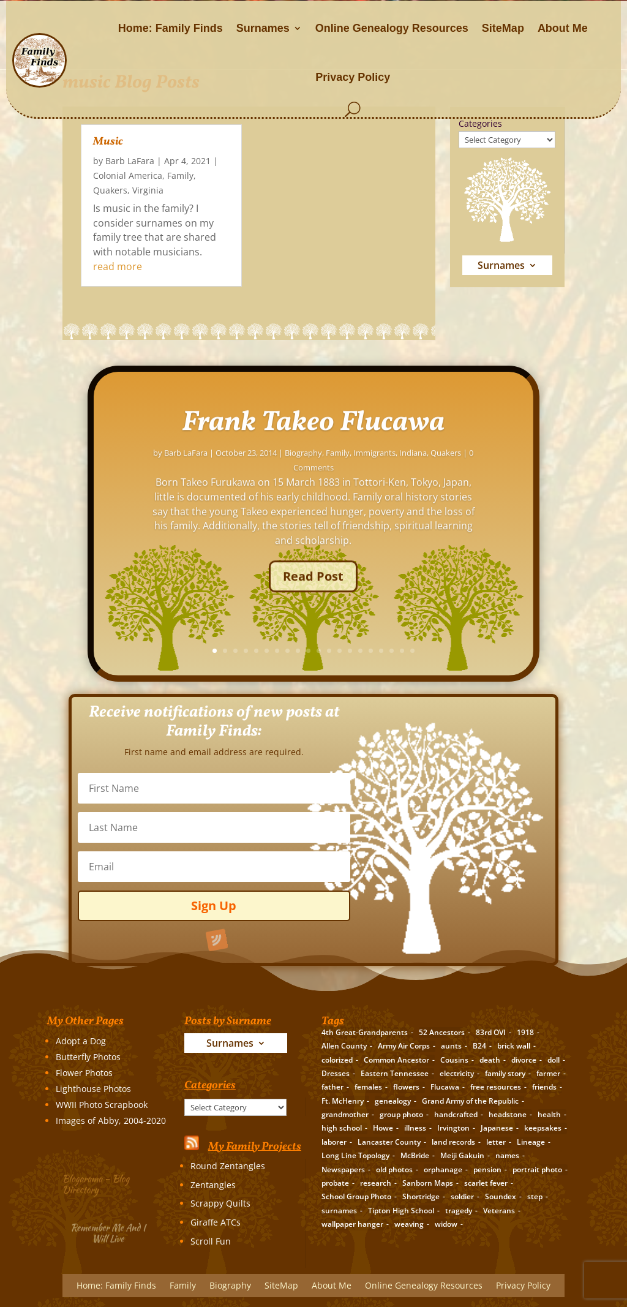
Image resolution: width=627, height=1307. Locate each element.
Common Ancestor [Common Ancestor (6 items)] (396, 1060)
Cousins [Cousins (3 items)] (454, 1060)
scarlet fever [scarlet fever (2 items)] (486, 1183)
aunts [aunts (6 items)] (451, 1046)
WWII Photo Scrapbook (102, 1104)
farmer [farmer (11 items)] (548, 1073)
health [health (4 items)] (549, 1114)
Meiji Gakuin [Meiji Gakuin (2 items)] (462, 1155)
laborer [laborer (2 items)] (334, 1142)
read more (117, 266)
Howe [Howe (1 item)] (383, 1128)
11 (423, 651)
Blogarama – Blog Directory (99, 1182)
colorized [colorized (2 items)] (337, 1060)
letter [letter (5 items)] (496, 1142)
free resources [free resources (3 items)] (495, 1087)
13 (444, 651)
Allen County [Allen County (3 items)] (344, 1046)
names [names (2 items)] (507, 1155)
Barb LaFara (129, 161)
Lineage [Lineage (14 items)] (531, 1142)
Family (180, 175)
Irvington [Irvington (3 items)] (453, 1128)
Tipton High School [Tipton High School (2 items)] (401, 1210)
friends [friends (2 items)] (544, 1087)
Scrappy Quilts (220, 1203)
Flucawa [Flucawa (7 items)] (444, 1087)
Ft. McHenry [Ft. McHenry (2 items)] (342, 1101)
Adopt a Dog (81, 1041)
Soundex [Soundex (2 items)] (500, 1196)
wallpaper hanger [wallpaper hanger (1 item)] (352, 1224)
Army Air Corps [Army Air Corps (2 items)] (404, 1046)
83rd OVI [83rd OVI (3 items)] (491, 1032)
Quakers (110, 190)
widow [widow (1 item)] (446, 1224)
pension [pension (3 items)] (487, 1169)
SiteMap (503, 28)
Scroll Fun (210, 1241)
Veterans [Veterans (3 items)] (499, 1210)
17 (486, 651)
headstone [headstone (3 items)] (508, 1114)
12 (434, 651)
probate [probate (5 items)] (335, 1183)
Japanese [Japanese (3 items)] (497, 1128)
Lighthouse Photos (93, 1088)
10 (413, 651)
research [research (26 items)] (375, 1183)
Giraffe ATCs (215, 1222)
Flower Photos (84, 1073)
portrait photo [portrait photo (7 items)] (537, 1169)
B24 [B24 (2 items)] (479, 1046)
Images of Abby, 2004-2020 (111, 1120)
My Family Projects (254, 1146)
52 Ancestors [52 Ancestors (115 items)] (442, 1032)
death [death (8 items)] (489, 1060)
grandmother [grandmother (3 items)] (345, 1114)
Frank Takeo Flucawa (418, 447)
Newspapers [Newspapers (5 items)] (343, 1169)
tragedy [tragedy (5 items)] (458, 1210)
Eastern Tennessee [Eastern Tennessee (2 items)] (395, 1073)
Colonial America (127, 175)
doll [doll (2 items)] (553, 1060)
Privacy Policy (352, 77)
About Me (563, 28)
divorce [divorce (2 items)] (523, 1060)
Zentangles (213, 1185)
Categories (480, 123)
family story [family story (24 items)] (505, 1073)
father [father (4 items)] (332, 1087)
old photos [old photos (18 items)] (394, 1169)
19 (507, 651)
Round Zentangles (227, 1166)
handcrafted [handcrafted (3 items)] (456, 1114)
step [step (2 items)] (535, 1196)
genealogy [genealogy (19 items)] (393, 1101)
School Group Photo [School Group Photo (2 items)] (356, 1196)
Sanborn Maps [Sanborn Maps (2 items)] (427, 1183)
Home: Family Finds (170, 28)
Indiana (517, 477)
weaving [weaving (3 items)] (409, 1224)
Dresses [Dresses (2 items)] (335, 1073)
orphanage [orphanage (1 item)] (443, 1169)
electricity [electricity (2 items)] (457, 1073)
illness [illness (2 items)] (415, 1128)
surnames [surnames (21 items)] (339, 1210)
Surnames (263, 28)
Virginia (147, 190)
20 (517, 651)
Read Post (418, 600)
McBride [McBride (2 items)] (414, 1155)
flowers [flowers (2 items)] (406, 1087)
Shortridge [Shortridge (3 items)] (421, 1196)
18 (496, 651)
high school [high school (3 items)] (341, 1128)
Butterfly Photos (88, 1057)
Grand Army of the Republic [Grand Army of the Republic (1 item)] (470, 1101)
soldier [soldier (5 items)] (462, 1196)
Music (108, 141)
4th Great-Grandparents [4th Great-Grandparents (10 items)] (364, 1032)
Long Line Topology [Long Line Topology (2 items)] (355, 1155)
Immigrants (479, 477)
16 (475, 651)
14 (454, 651)
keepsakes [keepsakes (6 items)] (542, 1128)
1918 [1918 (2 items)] (525, 1032)
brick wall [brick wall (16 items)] (513, 1046)
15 (465, 651)
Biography (408, 477)
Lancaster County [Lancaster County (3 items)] (389, 1142)
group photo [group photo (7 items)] (401, 1114)
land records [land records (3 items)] (453, 1142)
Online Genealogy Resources (391, 28)
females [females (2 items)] (368, 1087)
